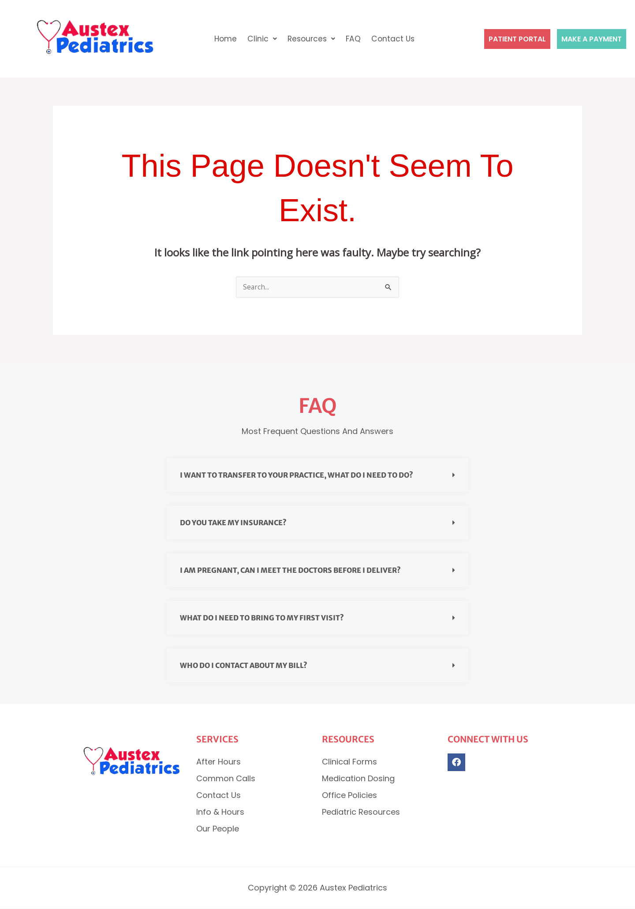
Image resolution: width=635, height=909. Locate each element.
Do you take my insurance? (233, 523)
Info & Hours (220, 812)
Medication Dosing (358, 778)
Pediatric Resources (361, 812)
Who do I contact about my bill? (243, 665)
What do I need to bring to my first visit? (262, 618)
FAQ (354, 38)
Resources (311, 38)
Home (223, 38)
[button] (261, 38)
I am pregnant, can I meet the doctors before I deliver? (290, 570)
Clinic (261, 38)
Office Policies (349, 795)
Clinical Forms (349, 762)
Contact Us (395, 38)
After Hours (218, 762)
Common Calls (225, 778)
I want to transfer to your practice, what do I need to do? (296, 475)
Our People (217, 829)
